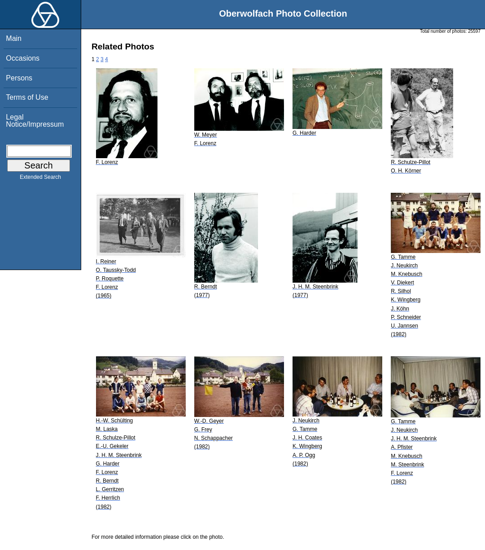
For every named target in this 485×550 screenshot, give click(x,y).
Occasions (22, 58)
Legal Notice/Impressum (35, 120)
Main (14, 38)
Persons (19, 78)
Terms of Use (27, 97)
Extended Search (40, 179)
